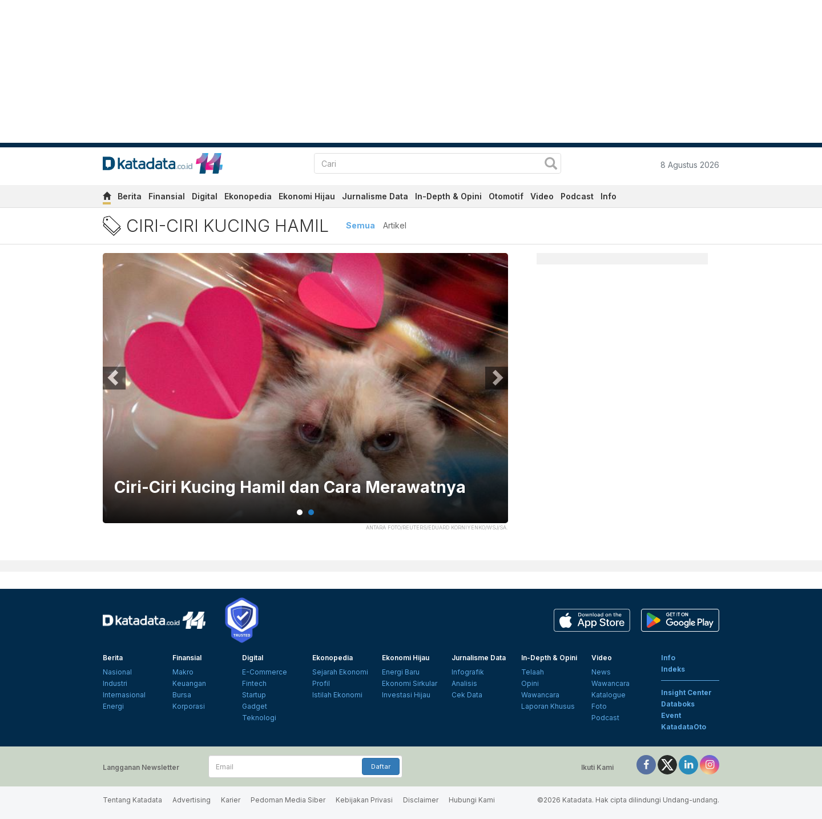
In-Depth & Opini (448, 196)
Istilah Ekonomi (337, 694)
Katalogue (608, 694)
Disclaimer (420, 800)
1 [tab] (300, 512)
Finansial (166, 196)
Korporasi (188, 706)
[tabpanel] (305, 395)
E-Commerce (264, 672)
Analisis (464, 683)
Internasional (124, 694)
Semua (360, 225)
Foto (599, 706)
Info (608, 196)
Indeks (673, 669)
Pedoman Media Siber (288, 800)
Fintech (254, 683)
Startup (254, 694)
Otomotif (506, 196)
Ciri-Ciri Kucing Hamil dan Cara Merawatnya (290, 487)
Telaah (532, 672)
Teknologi (259, 717)
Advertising (191, 800)
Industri (115, 683)
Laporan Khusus (548, 706)
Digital (204, 196)
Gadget (254, 706)
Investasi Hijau (406, 694)
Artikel (394, 225)
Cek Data (467, 694)
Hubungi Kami (472, 800)
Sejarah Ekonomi (340, 672)
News (601, 672)
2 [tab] (311, 512)
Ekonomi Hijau (307, 196)
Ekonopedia (248, 196)
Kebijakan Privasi (364, 800)
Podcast (577, 196)
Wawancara (540, 694)
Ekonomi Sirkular (409, 683)
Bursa (181, 694)
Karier (230, 800)
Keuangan (189, 683)
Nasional (117, 672)
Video (542, 196)
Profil (321, 683)
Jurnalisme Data (375, 196)
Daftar (380, 766)
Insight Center (686, 692)
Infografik (468, 672)
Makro (183, 672)
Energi (113, 706)
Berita (130, 196)
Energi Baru (401, 672)
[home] (107, 197)
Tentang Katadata (132, 800)
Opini (530, 683)
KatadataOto (683, 726)
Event (671, 715)
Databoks (678, 704)
